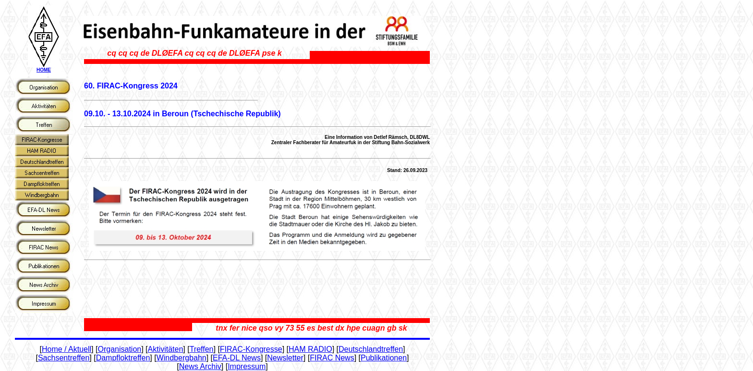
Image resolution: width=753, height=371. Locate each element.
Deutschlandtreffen (371, 349)
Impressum (247, 366)
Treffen (202, 349)
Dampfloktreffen (123, 358)
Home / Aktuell (66, 349)
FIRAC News (332, 358)
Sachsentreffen (63, 358)
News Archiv (200, 366)
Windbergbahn (181, 358)
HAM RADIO (310, 349)
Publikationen (384, 358)
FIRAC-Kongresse (251, 349)
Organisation (119, 349)
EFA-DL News (237, 358)
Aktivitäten (165, 349)
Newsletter (285, 358)
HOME (43, 70)
